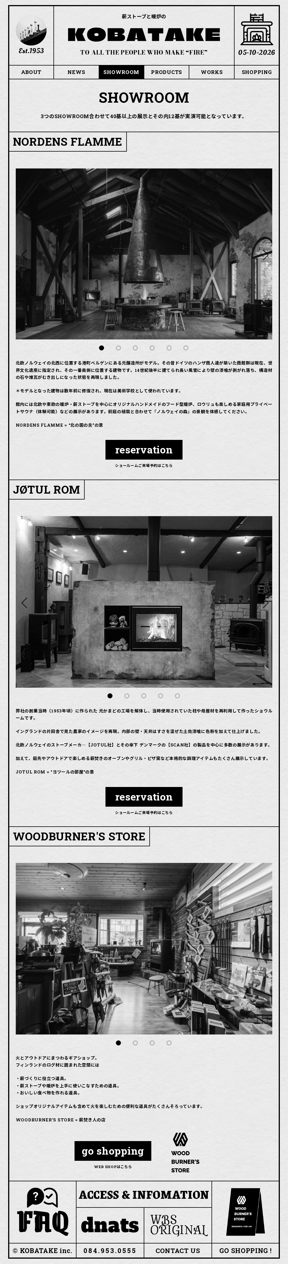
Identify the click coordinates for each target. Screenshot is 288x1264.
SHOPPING (257, 72)
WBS (179, 1225)
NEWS (76, 72)
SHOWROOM (121, 72)
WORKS (212, 72)
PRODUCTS (166, 72)
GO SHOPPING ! (245, 1251)
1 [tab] (102, 348)
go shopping (113, 1151)
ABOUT (31, 72)
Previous (25, 254)
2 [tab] (119, 348)
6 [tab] (186, 348)
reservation (144, 449)
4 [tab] (152, 348)
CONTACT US (178, 1251)
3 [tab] (135, 348)
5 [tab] (169, 348)
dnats (110, 1225)
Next (262, 254)
